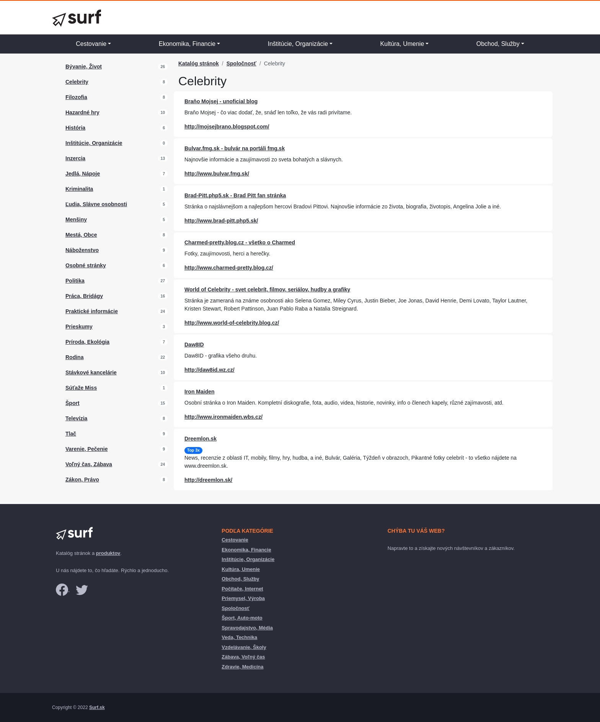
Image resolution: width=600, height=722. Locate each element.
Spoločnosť (241, 63)
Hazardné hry (82, 112)
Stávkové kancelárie (91, 372)
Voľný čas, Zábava (88, 464)
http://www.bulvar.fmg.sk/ (216, 174)
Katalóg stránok (198, 63)
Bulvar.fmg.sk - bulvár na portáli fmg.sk (234, 148)
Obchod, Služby (498, 44)
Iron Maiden (199, 392)
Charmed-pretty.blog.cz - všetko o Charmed (239, 242)
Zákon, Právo (82, 479)
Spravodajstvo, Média (247, 628)
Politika (75, 281)
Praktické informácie (91, 311)
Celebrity (76, 82)
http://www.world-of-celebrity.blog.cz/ (231, 323)
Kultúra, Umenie (402, 44)
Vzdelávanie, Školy (244, 647)
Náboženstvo (82, 250)
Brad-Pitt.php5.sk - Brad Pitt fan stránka (235, 195)
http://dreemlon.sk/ (208, 480)
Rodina (74, 357)
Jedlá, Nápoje (82, 174)
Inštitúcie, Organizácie (298, 44)
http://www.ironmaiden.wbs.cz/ (223, 417)
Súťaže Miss (81, 388)
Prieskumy (79, 327)
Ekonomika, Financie (187, 44)
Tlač (70, 434)
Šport (72, 403)
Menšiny (76, 219)
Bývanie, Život (83, 66)
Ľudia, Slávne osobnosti (96, 204)
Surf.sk (97, 707)
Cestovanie (91, 44)
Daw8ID (194, 344)
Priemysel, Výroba (243, 598)
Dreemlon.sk (200, 439)
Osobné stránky (85, 265)
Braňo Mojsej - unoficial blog (221, 101)
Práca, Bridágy (84, 296)
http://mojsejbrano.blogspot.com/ (226, 127)
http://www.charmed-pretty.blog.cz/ (228, 268)
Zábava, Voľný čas (243, 657)
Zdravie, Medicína (242, 667)
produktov (108, 553)
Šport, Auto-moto (242, 618)
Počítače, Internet (242, 589)
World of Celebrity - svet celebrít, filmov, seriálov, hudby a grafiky (267, 289)
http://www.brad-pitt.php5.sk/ (221, 221)
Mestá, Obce (81, 235)
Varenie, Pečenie (86, 449)
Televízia (76, 418)
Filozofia (76, 97)
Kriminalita (79, 189)
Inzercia (75, 158)
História (75, 128)
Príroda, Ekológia (87, 342)
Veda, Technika (239, 637)
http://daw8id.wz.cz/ (209, 370)
